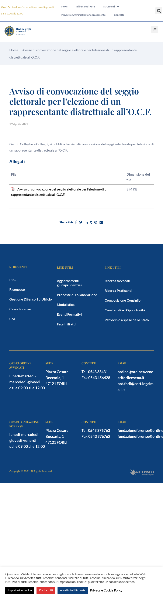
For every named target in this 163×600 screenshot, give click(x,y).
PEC (12, 280)
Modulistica (65, 304)
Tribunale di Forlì (85, 5)
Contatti (119, 15)
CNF (12, 319)
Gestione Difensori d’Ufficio (30, 299)
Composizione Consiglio (123, 300)
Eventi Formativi (69, 314)
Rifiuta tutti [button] (46, 590)
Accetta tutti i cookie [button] (72, 590)
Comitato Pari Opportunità (125, 310)
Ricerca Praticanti (118, 290)
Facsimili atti (66, 324)
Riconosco (17, 289)
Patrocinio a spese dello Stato (127, 320)
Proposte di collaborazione (77, 295)
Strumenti (111, 6)
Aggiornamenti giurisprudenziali (69, 283)
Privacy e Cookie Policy (106, 590)
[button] (158, 10)
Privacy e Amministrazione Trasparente (83, 15)
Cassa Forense (20, 309)
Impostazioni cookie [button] (20, 590)
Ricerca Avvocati (117, 281)
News (64, 5)
